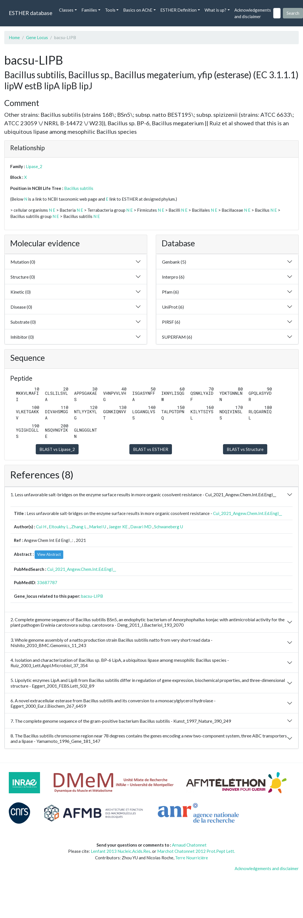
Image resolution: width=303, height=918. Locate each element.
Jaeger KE (118, 526)
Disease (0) (21, 306)
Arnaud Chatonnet (189, 844)
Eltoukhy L (59, 526)
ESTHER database (30, 13)
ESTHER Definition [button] (178, 9)
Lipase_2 (34, 166)
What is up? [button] (215, 9)
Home (14, 37)
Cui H (41, 526)
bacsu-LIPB (92, 596)
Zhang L (79, 526)
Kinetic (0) (20, 291)
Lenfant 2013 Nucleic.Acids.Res (120, 851)
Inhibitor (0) (22, 337)
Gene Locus (37, 37)
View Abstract (49, 554)
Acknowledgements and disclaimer (252, 13)
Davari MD (141, 526)
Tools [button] (110, 9)
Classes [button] (66, 9)
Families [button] (89, 9)
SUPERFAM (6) (177, 337)
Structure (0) (22, 276)
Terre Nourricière (191, 857)
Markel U (97, 526)
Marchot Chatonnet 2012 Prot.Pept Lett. (196, 851)
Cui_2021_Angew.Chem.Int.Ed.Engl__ (247, 513)
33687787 (47, 582)
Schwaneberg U (168, 526)
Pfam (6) (170, 291)
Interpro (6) (173, 276)
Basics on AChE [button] (137, 9)
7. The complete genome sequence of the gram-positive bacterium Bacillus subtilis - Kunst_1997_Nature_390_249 (120, 721)
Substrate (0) (23, 322)
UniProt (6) (173, 306)
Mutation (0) (22, 261)
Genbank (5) (174, 261)
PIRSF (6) (171, 322)
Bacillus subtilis (78, 188)
